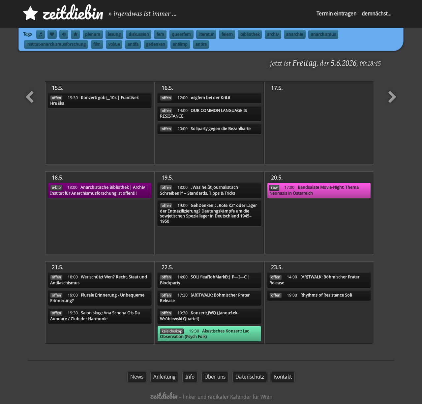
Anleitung (164, 377)
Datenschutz (249, 377)
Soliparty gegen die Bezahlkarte (221, 128)
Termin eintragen (336, 14)
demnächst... (376, 14)
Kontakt (283, 377)
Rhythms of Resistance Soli (326, 295)
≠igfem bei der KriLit (210, 97)
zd (63, 13)
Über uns (215, 377)
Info (190, 377)
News (136, 377)
